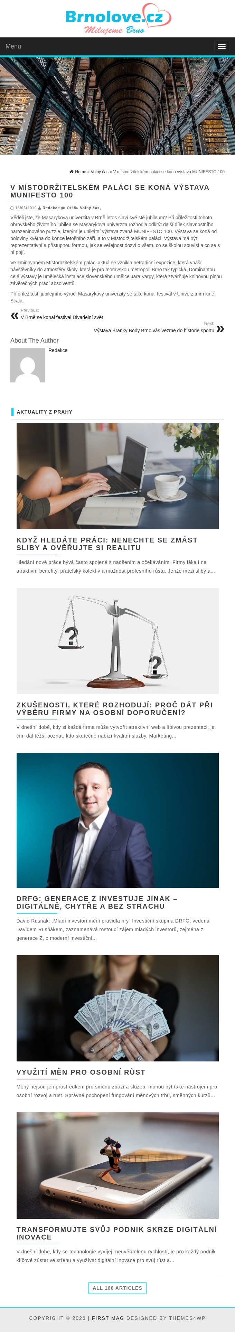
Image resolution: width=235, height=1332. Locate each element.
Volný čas (90, 208)
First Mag (108, 1318)
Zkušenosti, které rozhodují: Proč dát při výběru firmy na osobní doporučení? (115, 708)
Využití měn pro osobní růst (81, 1072)
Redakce (51, 208)
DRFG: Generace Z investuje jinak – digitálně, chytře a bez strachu (97, 902)
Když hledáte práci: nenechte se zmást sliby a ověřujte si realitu (107, 544)
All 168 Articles (117, 1288)
